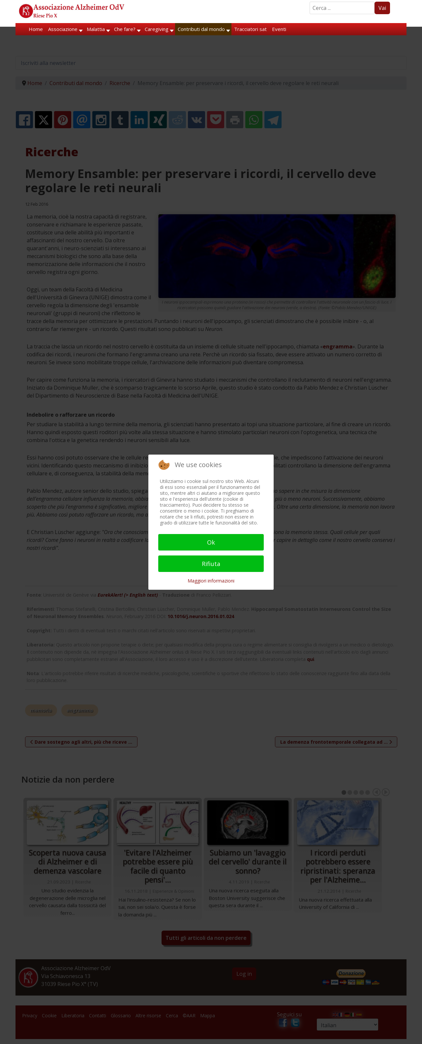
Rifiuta (211, 564)
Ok (211, 542)
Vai (382, 8)
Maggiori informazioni (211, 581)
